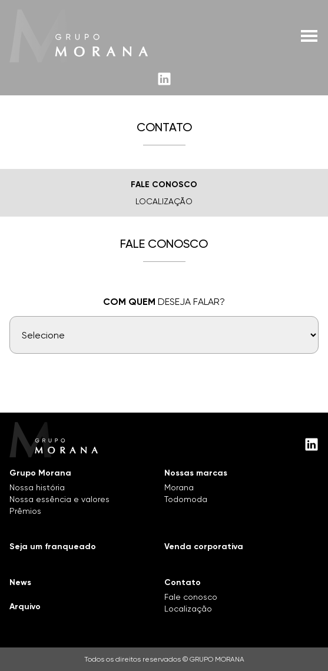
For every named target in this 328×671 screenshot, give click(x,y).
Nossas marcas (195, 473)
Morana (179, 487)
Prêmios (25, 511)
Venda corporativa (203, 547)
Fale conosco (190, 597)
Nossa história (37, 487)
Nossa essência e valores (59, 499)
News (20, 582)
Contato (182, 582)
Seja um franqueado (52, 547)
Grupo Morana (40, 473)
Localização (164, 201)
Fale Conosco (164, 185)
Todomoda (185, 499)
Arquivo (25, 607)
